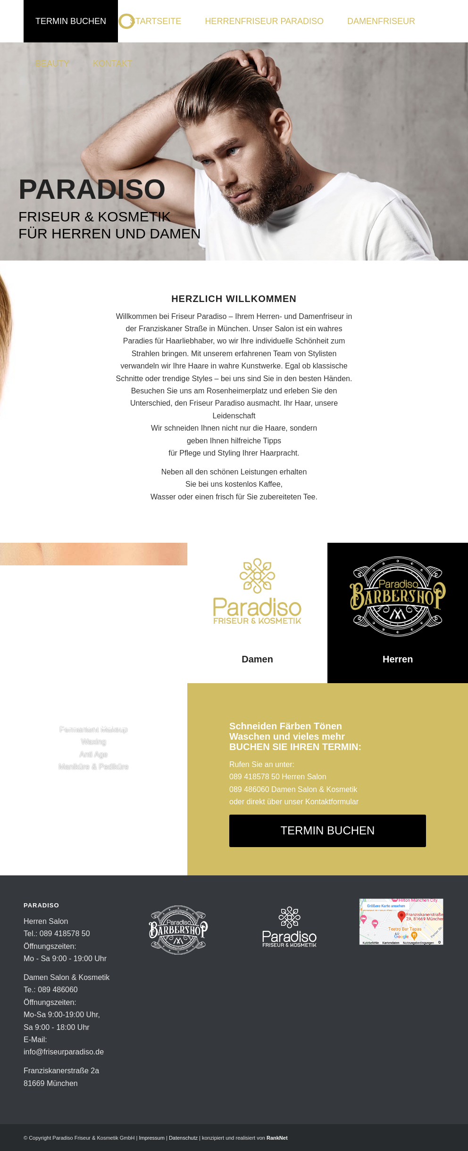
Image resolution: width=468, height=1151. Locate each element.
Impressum (151, 1138)
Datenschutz (183, 1138)
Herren (398, 659)
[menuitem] (71, 21)
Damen (257, 659)
